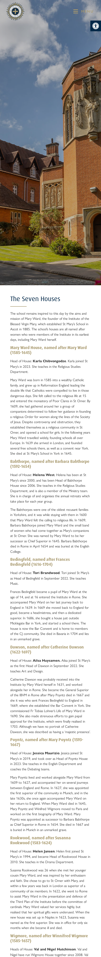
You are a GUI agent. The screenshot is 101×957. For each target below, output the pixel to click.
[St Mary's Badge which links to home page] (15, 11)
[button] (95, 26)
